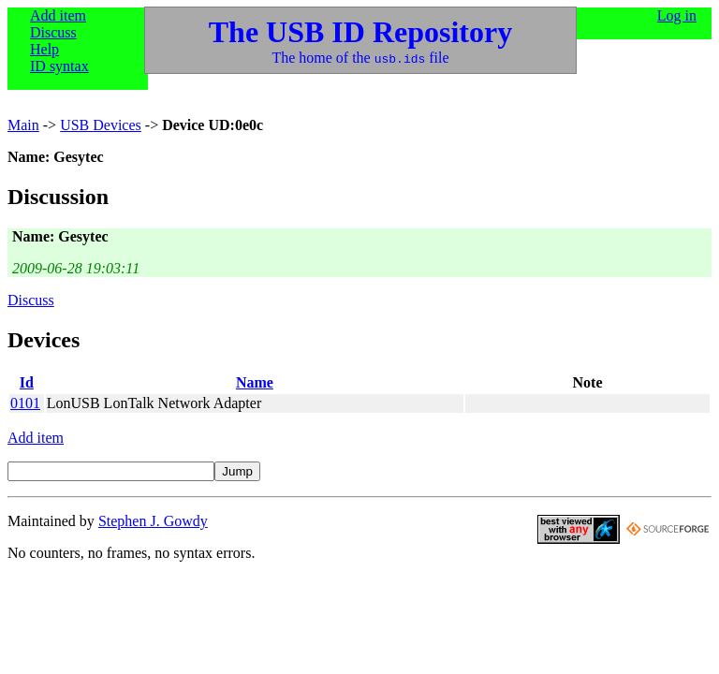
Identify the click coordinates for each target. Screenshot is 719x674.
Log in (677, 15)
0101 (25, 403)
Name (254, 382)
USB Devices (100, 125)
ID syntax (59, 66)
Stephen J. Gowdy (153, 521)
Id (27, 382)
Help (44, 49)
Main (23, 125)
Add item (58, 15)
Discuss (53, 32)
